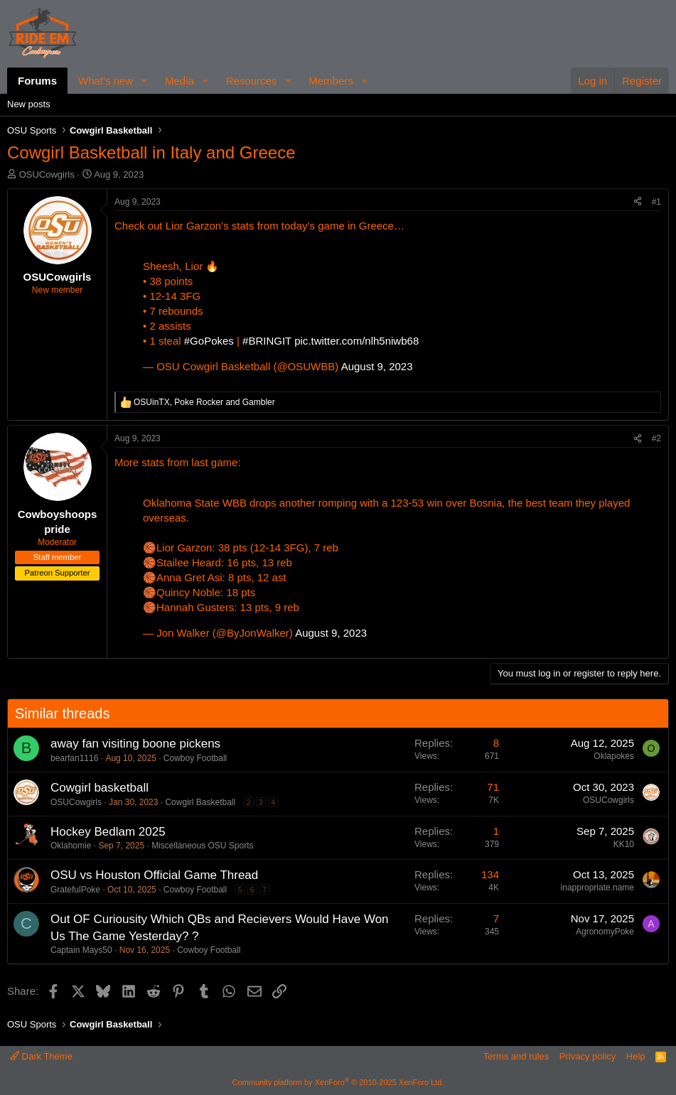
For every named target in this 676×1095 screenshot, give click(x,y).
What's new (105, 81)
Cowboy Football (195, 758)
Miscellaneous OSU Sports (202, 846)
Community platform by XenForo (338, 1082)
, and (204, 402)
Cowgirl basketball (99, 787)
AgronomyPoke (605, 932)
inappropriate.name (597, 887)
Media (179, 81)
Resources (251, 81)
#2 (656, 438)
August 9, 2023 (377, 366)
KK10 (623, 844)
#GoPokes (209, 341)
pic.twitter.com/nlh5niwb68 (356, 341)
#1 (656, 202)
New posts (28, 104)
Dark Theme (41, 1056)
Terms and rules (516, 1056)
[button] (144, 81)
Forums (37, 81)
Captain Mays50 (81, 950)
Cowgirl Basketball (200, 802)
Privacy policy (587, 1056)
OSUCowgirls (47, 174)
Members (331, 81)
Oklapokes (614, 756)
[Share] (637, 202)
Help (635, 1056)
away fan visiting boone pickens (135, 743)
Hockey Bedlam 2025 (108, 831)
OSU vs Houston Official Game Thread (154, 875)
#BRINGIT (266, 341)
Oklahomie (70, 846)
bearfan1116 (74, 758)
